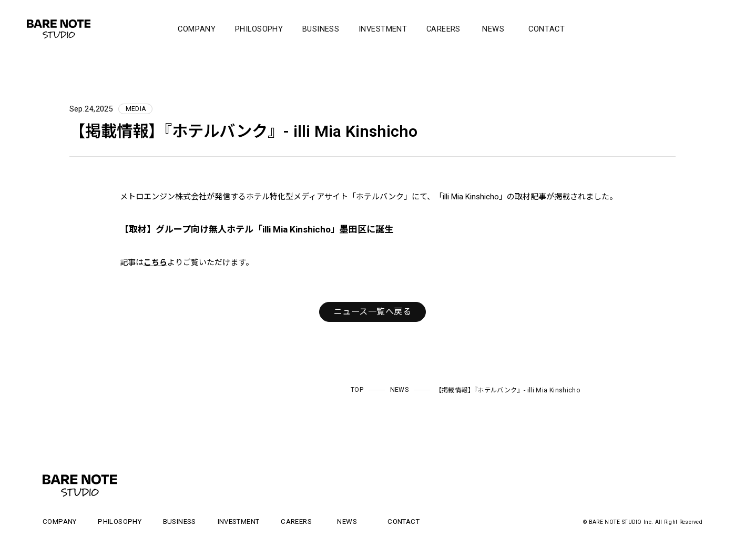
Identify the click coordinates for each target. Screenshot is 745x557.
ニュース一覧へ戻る (372, 312)
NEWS (399, 389)
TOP (357, 389)
